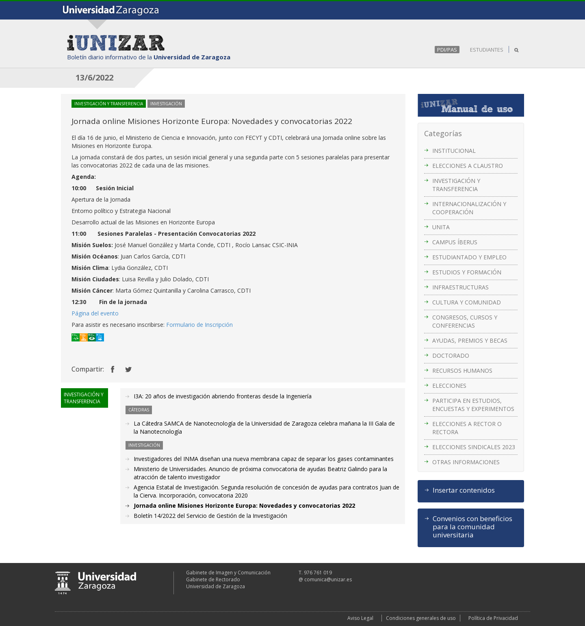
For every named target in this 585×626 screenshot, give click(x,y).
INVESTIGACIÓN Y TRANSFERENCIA (456, 185)
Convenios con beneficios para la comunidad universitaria (472, 527)
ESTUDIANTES (486, 49)
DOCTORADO (450, 355)
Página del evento (95, 313)
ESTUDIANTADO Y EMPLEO (469, 257)
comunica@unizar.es (328, 579)
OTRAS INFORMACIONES (466, 462)
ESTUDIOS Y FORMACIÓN (466, 272)
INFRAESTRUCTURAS (460, 287)
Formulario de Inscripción (199, 324)
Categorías (443, 133)
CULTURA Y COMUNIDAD (466, 302)
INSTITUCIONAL (454, 150)
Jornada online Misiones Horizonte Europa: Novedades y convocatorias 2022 (244, 505)
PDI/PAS (447, 49)
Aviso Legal (360, 618)
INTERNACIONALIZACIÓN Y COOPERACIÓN (469, 208)
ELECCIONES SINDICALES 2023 (473, 447)
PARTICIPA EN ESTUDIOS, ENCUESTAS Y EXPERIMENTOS (473, 405)
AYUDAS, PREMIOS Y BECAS (469, 340)
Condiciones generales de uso (421, 618)
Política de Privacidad (493, 618)
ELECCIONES (449, 385)
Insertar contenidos (464, 490)
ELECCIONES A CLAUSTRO (467, 166)
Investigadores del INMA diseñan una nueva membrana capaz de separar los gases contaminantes (264, 459)
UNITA (441, 227)
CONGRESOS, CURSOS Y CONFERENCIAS (464, 321)
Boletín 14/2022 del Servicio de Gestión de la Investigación (210, 515)
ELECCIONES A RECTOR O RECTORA (467, 428)
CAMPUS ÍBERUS (454, 242)
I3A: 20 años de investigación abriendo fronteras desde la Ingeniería (223, 396)
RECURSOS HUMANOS (462, 370)
